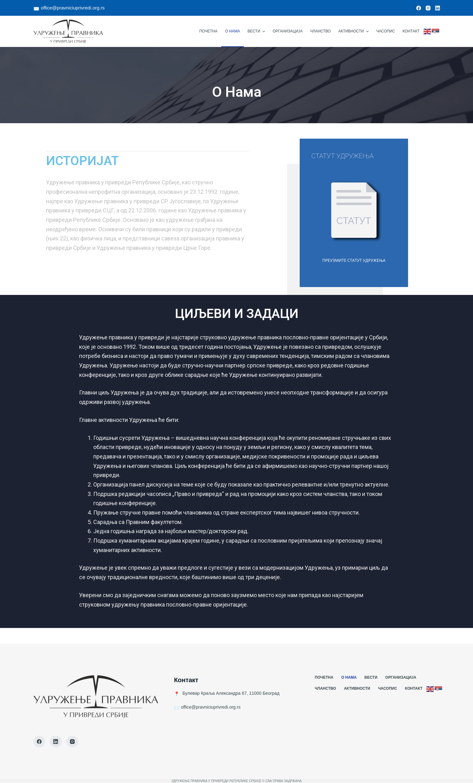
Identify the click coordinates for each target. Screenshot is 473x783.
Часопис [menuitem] (385, 31)
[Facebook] (418, 8)
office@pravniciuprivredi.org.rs (73, 7)
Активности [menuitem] (354, 31)
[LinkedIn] (437, 8)
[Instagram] (428, 8)
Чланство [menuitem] (320, 31)
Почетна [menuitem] (208, 31)
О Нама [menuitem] (232, 31)
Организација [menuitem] (288, 31)
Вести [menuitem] (257, 31)
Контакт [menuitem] (410, 31)
